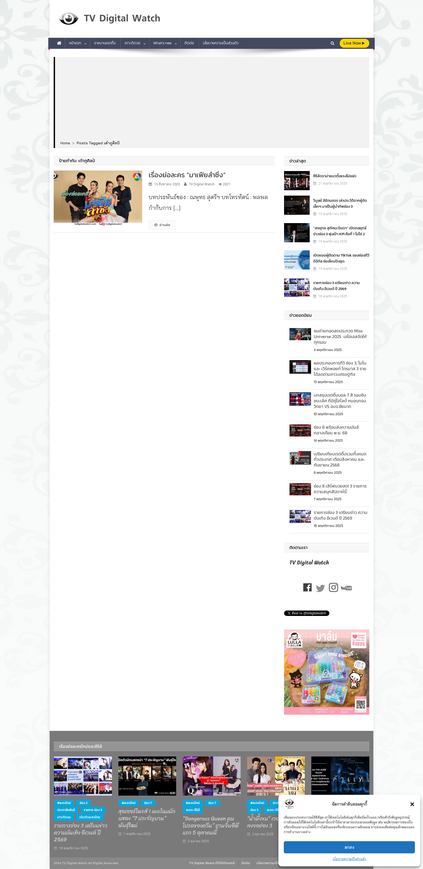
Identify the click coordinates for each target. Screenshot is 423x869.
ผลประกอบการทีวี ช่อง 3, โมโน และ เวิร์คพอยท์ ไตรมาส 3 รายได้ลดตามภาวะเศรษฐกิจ (340, 368)
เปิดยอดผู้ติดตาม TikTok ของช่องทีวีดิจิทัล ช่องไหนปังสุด (341, 258)
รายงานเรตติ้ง (105, 43)
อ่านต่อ (162, 225)
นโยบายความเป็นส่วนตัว (349, 859)
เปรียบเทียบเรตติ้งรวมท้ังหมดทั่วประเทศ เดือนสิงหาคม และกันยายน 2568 (340, 459)
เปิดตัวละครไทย (89, 817)
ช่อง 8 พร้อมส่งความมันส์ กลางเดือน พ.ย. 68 (336, 430)
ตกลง (349, 847)
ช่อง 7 (148, 802)
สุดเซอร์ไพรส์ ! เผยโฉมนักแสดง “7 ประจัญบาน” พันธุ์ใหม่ (146, 818)
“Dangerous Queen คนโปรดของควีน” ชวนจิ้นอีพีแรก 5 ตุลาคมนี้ (211, 825)
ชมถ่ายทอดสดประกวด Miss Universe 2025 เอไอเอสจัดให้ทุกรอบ (340, 336)
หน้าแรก (75, 43)
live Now (354, 43)
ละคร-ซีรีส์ (193, 809)
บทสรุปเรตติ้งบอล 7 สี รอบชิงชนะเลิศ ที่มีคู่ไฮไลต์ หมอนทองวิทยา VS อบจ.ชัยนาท (340, 401)
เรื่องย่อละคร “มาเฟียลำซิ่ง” (187, 174)
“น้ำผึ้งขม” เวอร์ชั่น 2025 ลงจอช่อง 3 (274, 822)
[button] (412, 804)
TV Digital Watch (201, 184)
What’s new (162, 43)
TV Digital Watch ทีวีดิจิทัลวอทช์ (212, 863)
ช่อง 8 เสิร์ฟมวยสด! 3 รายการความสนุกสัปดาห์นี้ (340, 489)
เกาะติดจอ (132, 43)
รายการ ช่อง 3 (93, 809)
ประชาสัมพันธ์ (66, 809)
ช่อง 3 (83, 802)
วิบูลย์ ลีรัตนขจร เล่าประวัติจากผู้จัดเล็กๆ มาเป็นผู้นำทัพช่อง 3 (340, 203)
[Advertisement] (212, 99)
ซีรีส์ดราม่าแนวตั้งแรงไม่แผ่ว (334, 176)
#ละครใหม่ (64, 802)
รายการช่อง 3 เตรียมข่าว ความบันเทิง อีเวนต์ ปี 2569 (336, 286)
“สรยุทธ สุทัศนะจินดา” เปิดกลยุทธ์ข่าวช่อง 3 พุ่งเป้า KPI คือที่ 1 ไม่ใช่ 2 (340, 231)
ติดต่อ (189, 43)
